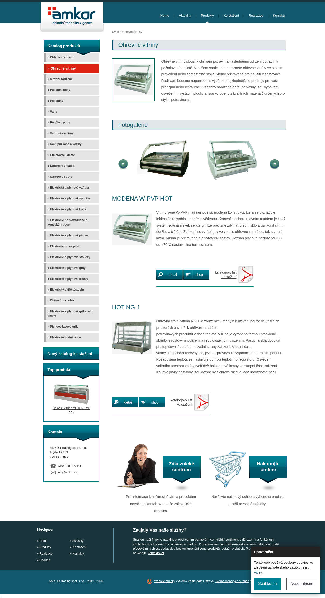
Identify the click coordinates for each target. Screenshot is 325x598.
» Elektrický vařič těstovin (66, 289)
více (257, 572)
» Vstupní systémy (61, 133)
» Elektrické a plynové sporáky (69, 198)
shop (199, 275)
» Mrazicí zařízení (60, 79)
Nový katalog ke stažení (70, 354)
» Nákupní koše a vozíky (65, 144)
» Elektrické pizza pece (64, 246)
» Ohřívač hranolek (61, 300)
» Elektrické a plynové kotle (67, 209)
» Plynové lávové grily (63, 326)
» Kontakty (77, 553)
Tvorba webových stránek (232, 581)
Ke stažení (231, 15)
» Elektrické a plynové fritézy (68, 279)
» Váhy (52, 111)
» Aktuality (77, 541)
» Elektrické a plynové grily (67, 268)
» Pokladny (55, 101)
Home (164, 15)
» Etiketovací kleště (61, 155)
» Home (42, 541)
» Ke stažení (78, 547)
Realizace (256, 15)
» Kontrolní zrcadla (61, 166)
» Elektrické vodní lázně (64, 337)
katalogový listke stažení (226, 274)
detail (173, 275)
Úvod (115, 32)
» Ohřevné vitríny (62, 68)
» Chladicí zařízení (60, 57)
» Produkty (44, 547)
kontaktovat (156, 553)
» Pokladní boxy (59, 90)
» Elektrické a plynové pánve (68, 235)
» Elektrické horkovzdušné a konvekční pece (67, 222)
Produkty (207, 15)
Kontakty (279, 15)
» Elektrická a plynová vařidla (68, 187)
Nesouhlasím (301, 583)
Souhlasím (267, 583)
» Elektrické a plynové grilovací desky (70, 313)
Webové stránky (164, 581)
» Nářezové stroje (60, 176)
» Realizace (45, 553)
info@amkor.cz (67, 472)
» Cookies (43, 560)
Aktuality (185, 15)
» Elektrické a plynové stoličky (69, 257)
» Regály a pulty (59, 122)
